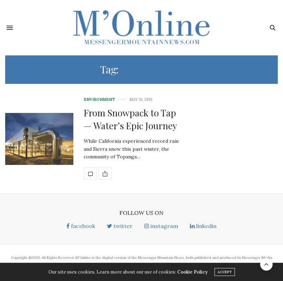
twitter (120, 225)
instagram (161, 225)
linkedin (203, 225)
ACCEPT (225, 273)
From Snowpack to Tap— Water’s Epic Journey (130, 119)
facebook (80, 225)
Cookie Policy (192, 273)
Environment (99, 100)
